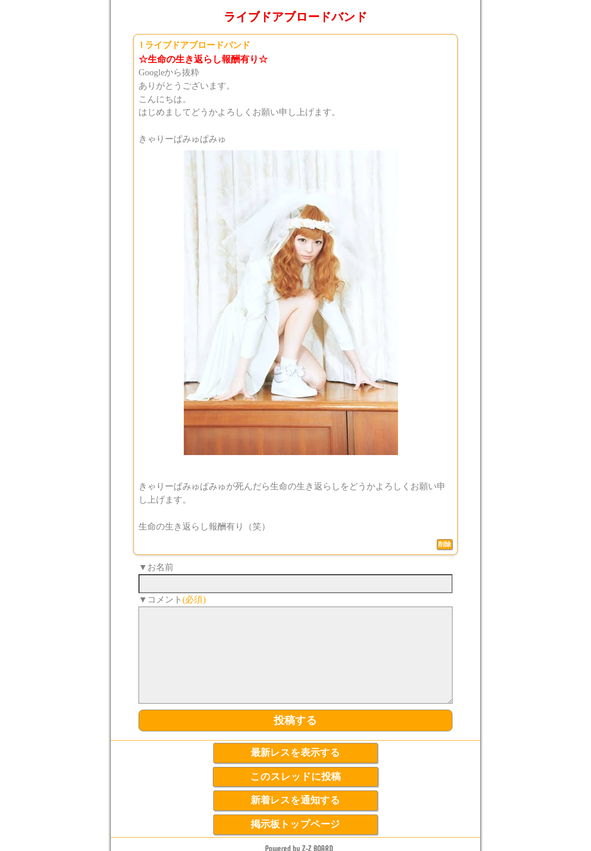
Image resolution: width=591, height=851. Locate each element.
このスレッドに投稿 (295, 776)
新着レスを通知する (295, 800)
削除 (444, 544)
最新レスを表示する (295, 752)
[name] (295, 583)
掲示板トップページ (295, 824)
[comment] (295, 655)
